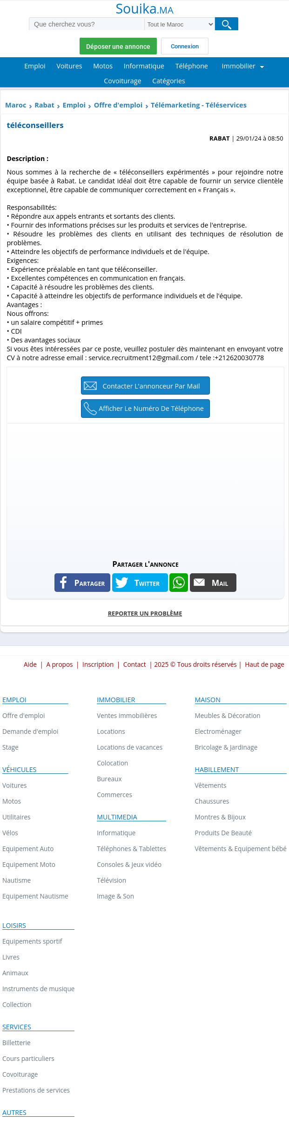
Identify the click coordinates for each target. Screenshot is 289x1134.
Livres (11, 957)
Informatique (116, 832)
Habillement (217, 769)
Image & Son (115, 896)
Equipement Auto (28, 848)
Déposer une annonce (118, 46)
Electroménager (218, 731)
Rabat (44, 104)
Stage (10, 747)
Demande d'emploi (30, 731)
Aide (30, 664)
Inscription (98, 664)
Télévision (111, 880)
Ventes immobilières (127, 715)
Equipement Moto (28, 864)
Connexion (185, 46)
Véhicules (19, 769)
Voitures (14, 785)
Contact (134, 664)
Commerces (114, 794)
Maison (208, 700)
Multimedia (117, 817)
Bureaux (109, 778)
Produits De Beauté (223, 832)
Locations (111, 731)
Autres (14, 1112)
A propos (59, 664)
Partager (89, 582)
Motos (11, 801)
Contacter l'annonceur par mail (151, 386)
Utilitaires (16, 816)
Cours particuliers (28, 1058)
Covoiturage (20, 1074)
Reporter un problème (145, 613)
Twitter (147, 582)
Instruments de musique (38, 988)
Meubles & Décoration (228, 715)
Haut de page (264, 664)
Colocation (112, 762)
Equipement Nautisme (35, 896)
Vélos (10, 832)
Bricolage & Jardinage (226, 747)
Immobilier (116, 700)
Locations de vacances (129, 747)
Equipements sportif (32, 941)
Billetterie (16, 1042)
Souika (144, 9)
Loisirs (14, 925)
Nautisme (16, 880)
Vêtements (211, 785)
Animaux (15, 972)
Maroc (15, 104)
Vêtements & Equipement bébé (241, 848)
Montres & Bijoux (220, 816)
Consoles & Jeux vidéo (129, 864)
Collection (17, 1004)
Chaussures (212, 801)
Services (16, 1027)
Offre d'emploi (118, 104)
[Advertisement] (145, 488)
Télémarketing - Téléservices (199, 104)
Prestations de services (36, 1090)
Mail (220, 582)
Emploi (74, 104)
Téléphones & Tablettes (131, 848)
